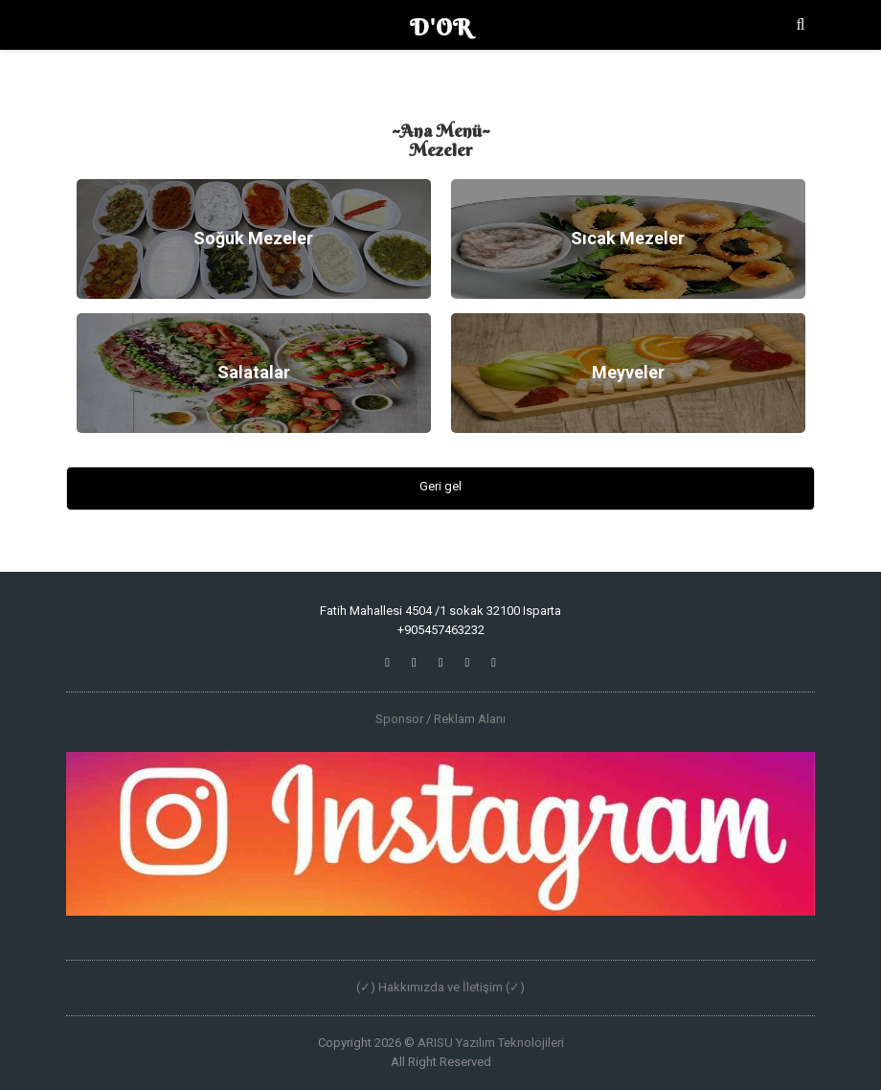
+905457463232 (441, 630)
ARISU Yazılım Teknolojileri (491, 1042)
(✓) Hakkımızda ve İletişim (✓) (440, 987)
